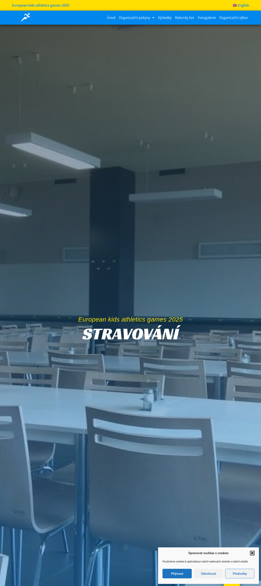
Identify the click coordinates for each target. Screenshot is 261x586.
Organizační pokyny (136, 17)
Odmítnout (208, 574)
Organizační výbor (233, 17)
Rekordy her (184, 17)
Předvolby (240, 574)
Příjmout (177, 574)
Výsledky (165, 17)
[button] (252, 553)
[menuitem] (241, 5)
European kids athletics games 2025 (40, 5)
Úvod (111, 17)
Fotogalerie (207, 17)
